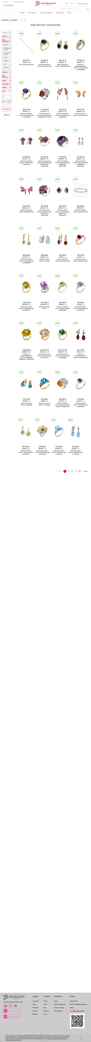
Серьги (6, 57)
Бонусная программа (59, 1004)
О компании (35, 1001)
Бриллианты (32, 12)
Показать (7, 109)
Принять (82, 1038)
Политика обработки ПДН (13, 1040)
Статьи (34, 1004)
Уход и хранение (58, 1011)
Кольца (6, 44)
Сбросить (6, 115)
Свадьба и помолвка (46, 12)
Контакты (5, 2)
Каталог (22, 12)
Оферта (72, 1007)
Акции (69, 12)
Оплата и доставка (19, 2)
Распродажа (60, 12)
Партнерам (35, 1007)
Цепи (5, 64)
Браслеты (6, 67)
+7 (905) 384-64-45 (8, 5)
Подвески (6, 61)
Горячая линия (74, 1001)
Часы (44, 1014)
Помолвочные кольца (7, 53)
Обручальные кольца (7, 48)
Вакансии (35, 1014)
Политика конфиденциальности (78, 1004)
